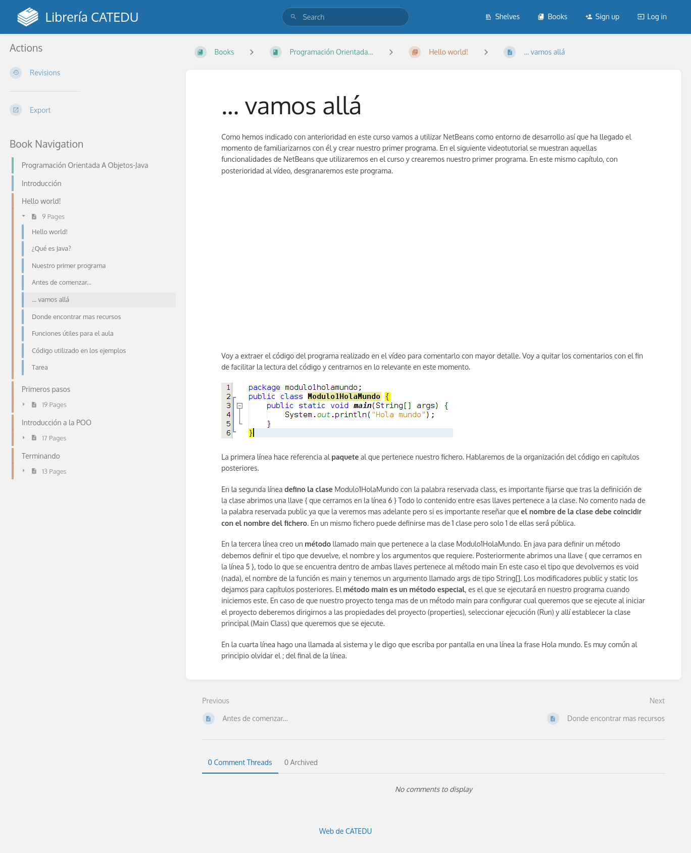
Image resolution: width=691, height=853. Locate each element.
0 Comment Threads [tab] (240, 762)
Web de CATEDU (345, 831)
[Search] (293, 17)
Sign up (602, 16)
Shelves (502, 16)
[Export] (90, 110)
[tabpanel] (434, 789)
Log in (652, 16)
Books (552, 16)
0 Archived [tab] (301, 762)
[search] (345, 17)
